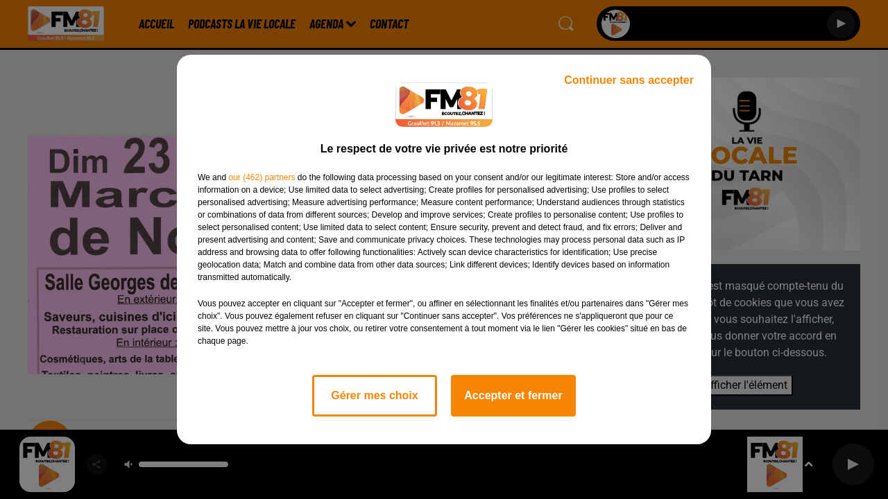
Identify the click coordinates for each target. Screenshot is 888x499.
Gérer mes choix (374, 395)
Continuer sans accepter (629, 80)
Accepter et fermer (513, 395)
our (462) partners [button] (261, 177)
